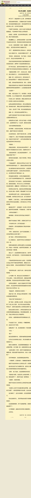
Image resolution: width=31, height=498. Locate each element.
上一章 (20, 8)
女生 (5, 5)
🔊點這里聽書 (26, 14)
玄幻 (8, 5)
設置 (10, 8)
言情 (25, 5)
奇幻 (11, 5)
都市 (21, 5)
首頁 (1, 5)
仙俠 (18, 5)
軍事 (28, 5)
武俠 (15, 5)
